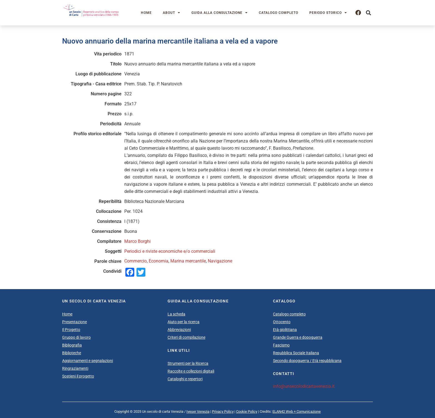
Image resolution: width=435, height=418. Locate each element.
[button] (368, 12)
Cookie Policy (246, 411)
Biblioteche (71, 353)
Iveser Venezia (197, 411)
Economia (158, 261)
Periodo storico (328, 12)
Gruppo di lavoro (76, 337)
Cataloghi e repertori (185, 379)
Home (146, 13)
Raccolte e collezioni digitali (191, 371)
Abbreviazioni (179, 329)
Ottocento (281, 322)
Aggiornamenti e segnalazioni (87, 360)
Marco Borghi (137, 241)
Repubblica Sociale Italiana (296, 353)
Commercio (135, 261)
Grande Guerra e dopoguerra (297, 337)
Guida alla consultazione (219, 12)
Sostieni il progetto (78, 376)
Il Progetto (71, 329)
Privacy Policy (223, 411)
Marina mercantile (188, 261)
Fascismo (281, 345)
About (171, 12)
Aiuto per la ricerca (183, 322)
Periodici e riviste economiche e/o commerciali (169, 251)
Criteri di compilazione (186, 337)
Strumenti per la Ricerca (188, 363)
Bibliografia (72, 345)
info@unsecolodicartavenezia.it (304, 386)
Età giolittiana (285, 329)
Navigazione (220, 261)
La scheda (176, 314)
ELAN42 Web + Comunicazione (296, 411)
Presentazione (74, 322)
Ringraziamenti (75, 368)
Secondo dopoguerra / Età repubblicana (307, 360)
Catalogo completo (278, 13)
